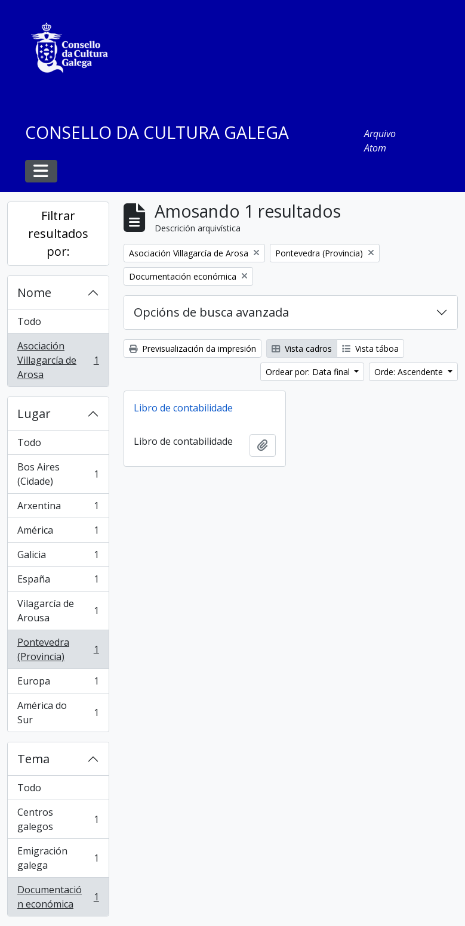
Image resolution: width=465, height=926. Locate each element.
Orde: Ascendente (409, 371)
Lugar (34, 413)
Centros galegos (58, 819)
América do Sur (58, 712)
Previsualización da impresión (192, 348)
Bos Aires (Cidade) (58, 474)
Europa (58, 683)
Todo (29, 321)
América (58, 533)
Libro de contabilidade (183, 407)
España (58, 581)
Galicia (58, 557)
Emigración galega (58, 858)
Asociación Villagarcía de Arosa (58, 360)
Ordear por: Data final (309, 371)
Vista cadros (302, 348)
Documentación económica (58, 896)
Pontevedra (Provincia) (58, 649)
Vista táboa (370, 348)
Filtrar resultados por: (58, 233)
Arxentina (58, 508)
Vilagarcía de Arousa (58, 610)
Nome (34, 292)
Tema (33, 759)
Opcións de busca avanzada (211, 312)
